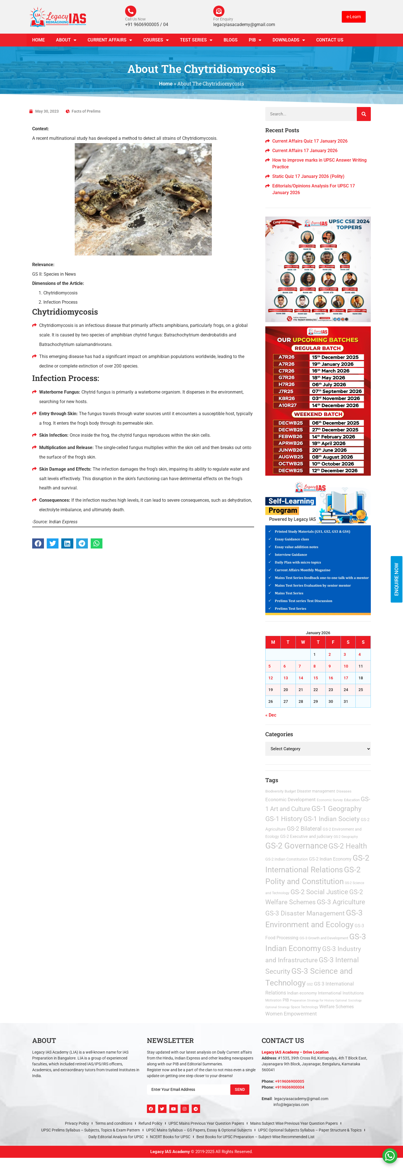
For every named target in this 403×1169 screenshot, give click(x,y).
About (66, 40)
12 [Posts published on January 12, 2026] (270, 678)
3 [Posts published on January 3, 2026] (345, 654)
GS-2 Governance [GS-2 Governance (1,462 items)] (296, 846)
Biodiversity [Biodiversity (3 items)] (274, 791)
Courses (156, 40)
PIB (255, 40)
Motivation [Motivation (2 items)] (273, 1000)
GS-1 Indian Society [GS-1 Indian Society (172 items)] (331, 819)
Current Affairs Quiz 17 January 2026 (310, 141)
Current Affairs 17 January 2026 (305, 151)
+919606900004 (289, 1087)
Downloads (289, 40)
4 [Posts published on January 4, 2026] (360, 654)
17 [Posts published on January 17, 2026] (346, 678)
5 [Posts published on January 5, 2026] (269, 666)
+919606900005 (289, 1081)
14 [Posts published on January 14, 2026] (301, 678)
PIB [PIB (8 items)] (286, 1000)
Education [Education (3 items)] (352, 800)
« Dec (270, 715)
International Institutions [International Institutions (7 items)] (341, 993)
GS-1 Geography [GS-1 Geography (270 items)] (336, 809)
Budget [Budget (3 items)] (290, 791)
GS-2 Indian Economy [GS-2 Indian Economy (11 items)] (330, 859)
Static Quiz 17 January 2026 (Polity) (308, 176)
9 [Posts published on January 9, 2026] (330, 666)
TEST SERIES (196, 40)
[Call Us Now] (130, 11)
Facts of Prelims (86, 111)
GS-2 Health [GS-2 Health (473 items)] (348, 846)
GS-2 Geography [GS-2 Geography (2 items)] (346, 837)
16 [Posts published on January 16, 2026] (331, 678)
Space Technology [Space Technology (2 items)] (304, 1007)
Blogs (231, 40)
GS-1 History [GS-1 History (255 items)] (283, 819)
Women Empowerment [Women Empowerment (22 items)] (291, 1014)
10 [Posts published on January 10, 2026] (346, 666)
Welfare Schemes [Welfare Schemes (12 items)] (336, 1006)
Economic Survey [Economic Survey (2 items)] (330, 800)
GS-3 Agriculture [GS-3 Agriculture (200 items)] (341, 902)
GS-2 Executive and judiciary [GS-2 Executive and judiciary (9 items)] (306, 836)
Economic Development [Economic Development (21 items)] (290, 799)
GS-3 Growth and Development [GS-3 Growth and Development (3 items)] (323, 938)
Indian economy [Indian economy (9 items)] (302, 993)
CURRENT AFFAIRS (110, 40)
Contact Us (329, 40)
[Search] (364, 114)
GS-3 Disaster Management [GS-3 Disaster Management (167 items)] (305, 913)
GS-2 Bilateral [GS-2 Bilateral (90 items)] (304, 828)
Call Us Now (135, 19)
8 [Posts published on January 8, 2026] (314, 666)
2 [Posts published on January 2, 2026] (330, 654)
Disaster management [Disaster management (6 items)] (316, 791)
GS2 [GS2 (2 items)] (310, 985)
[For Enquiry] (218, 11)
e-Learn (353, 16)
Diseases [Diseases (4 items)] (344, 791)
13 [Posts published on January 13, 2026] (285, 678)
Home (38, 40)
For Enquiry (223, 19)
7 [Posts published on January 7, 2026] (300, 666)
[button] (38, 543)
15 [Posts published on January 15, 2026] (315, 678)
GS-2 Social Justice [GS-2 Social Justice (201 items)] (319, 892)
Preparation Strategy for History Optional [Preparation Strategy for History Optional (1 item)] (318, 1000)
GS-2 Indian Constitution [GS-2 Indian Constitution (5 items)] (286, 859)
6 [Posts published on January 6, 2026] (284, 666)
